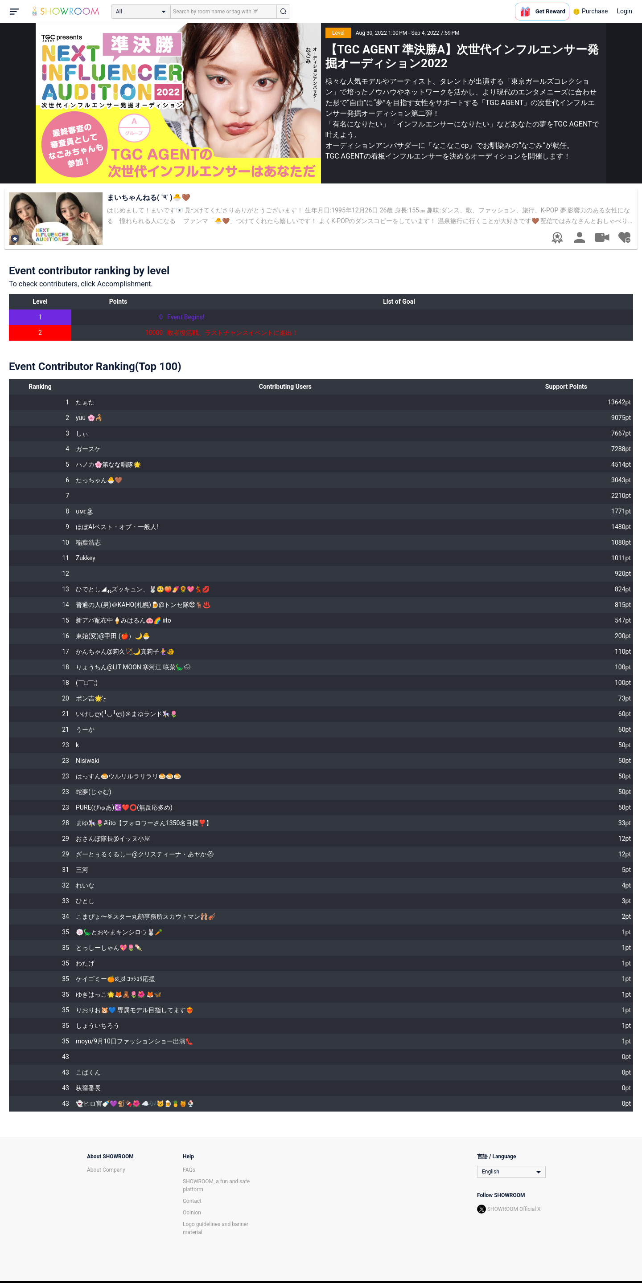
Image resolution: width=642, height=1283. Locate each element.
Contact (192, 1201)
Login (624, 11)
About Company (106, 1170)
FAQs (189, 1170)
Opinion (192, 1213)
